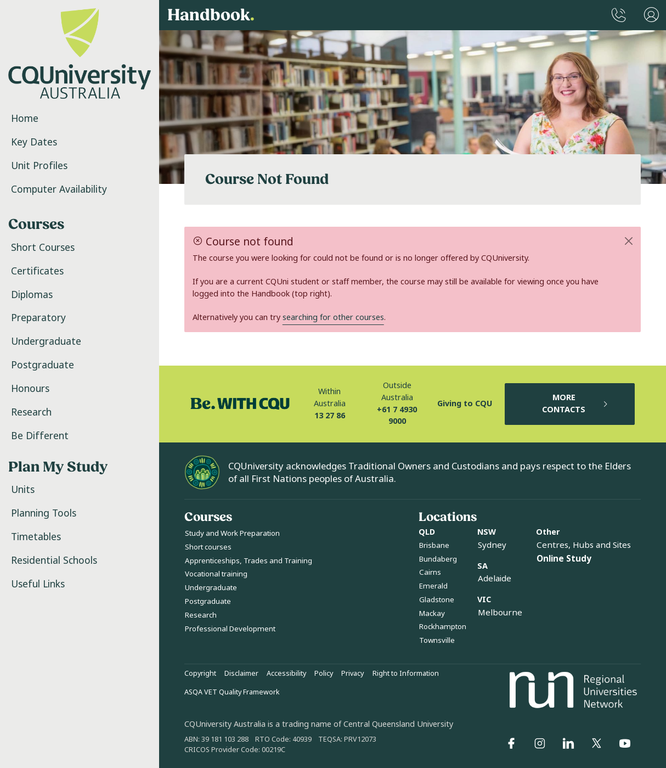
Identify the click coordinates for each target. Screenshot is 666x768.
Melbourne (500, 613)
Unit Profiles (39, 166)
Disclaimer (241, 674)
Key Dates (34, 142)
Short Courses (43, 247)
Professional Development (230, 629)
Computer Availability (59, 189)
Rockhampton (442, 626)
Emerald (433, 586)
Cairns (430, 572)
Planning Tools (43, 513)
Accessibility (286, 674)
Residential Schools (54, 560)
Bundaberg (438, 559)
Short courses (208, 547)
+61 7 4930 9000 (397, 416)
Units (23, 490)
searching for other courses (333, 317)
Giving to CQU (464, 404)
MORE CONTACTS (575, 404)
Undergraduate (46, 341)
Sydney (492, 545)
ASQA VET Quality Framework (232, 692)
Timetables (36, 537)
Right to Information (405, 674)
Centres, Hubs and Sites (584, 545)
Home (24, 118)
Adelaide (494, 579)
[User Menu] (651, 15)
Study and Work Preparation (232, 533)
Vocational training (216, 574)
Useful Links (38, 584)
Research (31, 412)
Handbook (211, 15)
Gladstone (436, 600)
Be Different (40, 436)
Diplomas (32, 295)
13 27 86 (329, 416)
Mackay (432, 613)
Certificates (37, 271)
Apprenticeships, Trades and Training (248, 561)
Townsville (437, 640)
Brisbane (434, 545)
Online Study (564, 559)
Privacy (352, 674)
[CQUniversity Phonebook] (619, 15)
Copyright (200, 674)
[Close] (629, 241)
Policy (323, 674)
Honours (30, 389)
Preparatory (38, 318)
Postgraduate (42, 365)
